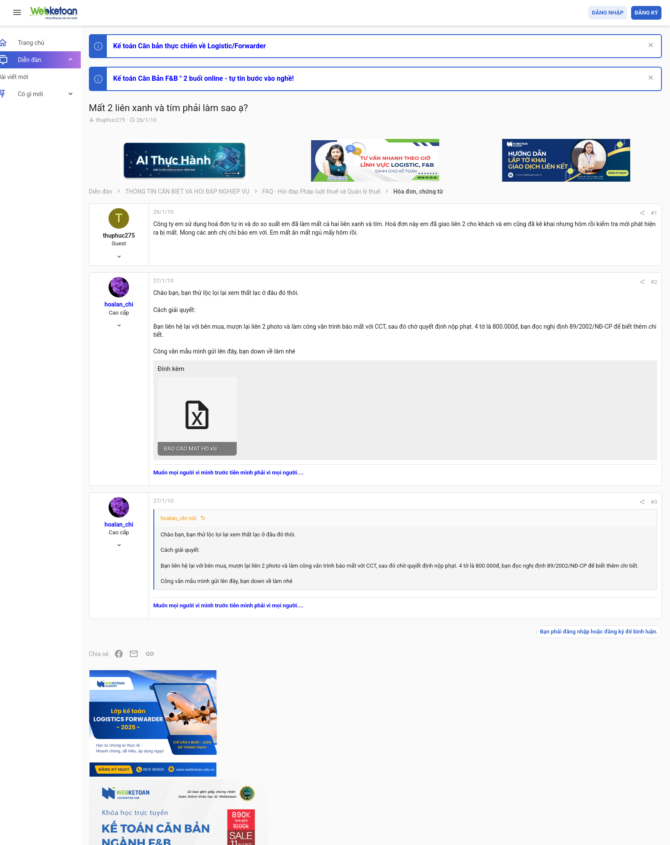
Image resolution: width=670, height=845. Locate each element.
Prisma (109, 789)
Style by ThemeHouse (127, 826)
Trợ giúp (597, 789)
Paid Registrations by (168, 818)
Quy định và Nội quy (518, 789)
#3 (538, 493)
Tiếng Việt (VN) (151, 789)
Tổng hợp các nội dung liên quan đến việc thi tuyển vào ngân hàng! (614, 582)
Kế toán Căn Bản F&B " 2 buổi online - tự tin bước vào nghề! (213, 78)
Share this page (608, 754)
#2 (538, 282)
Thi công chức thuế (601, 661)
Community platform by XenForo (173, 810)
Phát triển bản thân (601, 471)
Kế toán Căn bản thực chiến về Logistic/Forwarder (199, 46)
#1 (538, 213)
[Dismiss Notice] (649, 45)
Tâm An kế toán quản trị (594, 706)
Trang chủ (624, 789)
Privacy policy (565, 789)
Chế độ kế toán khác (603, 614)
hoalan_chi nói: (188, 509)
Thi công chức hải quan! (609, 486)
